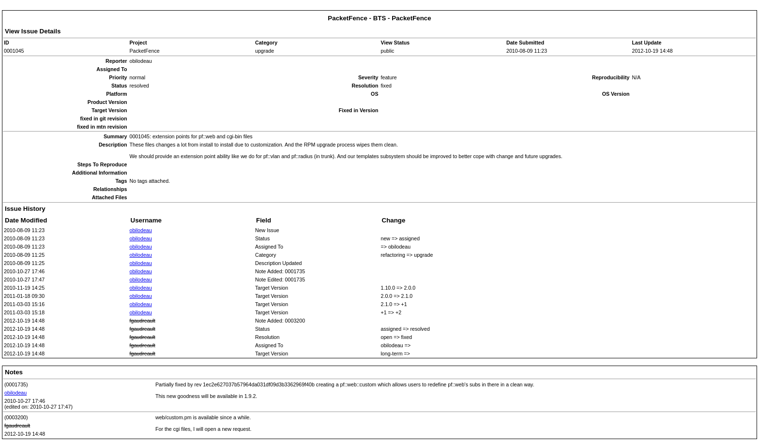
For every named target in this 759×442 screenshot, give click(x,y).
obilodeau (141, 230)
